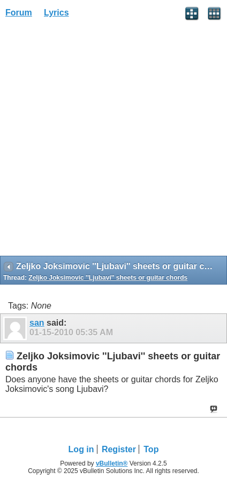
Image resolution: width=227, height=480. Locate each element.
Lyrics (56, 12)
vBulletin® (112, 463)
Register (119, 449)
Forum (18, 12)
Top (150, 449)
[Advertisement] (113, 140)
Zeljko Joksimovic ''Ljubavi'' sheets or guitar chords (107, 277)
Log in (81, 449)
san (36, 322)
